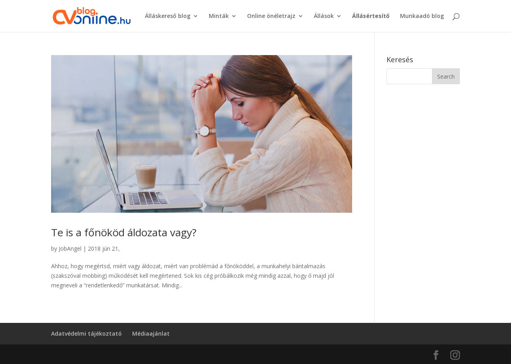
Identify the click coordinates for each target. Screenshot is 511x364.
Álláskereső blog (167, 16)
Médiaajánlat (151, 333)
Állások (324, 16)
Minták (219, 16)
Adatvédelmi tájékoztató (86, 333)
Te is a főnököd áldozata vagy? (123, 232)
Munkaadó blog (422, 16)
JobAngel (70, 248)
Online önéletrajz (271, 16)
